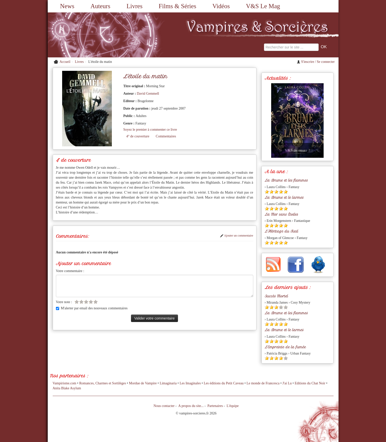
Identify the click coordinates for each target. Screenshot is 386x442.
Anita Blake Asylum (67, 388)
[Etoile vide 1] (77, 302)
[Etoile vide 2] (81, 302)
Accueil (65, 62)
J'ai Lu (287, 383)
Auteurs (100, 6)
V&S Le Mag (263, 6)
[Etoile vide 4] (91, 302)
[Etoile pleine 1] (267, 192)
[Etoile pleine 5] (286, 192)
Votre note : (64, 302)
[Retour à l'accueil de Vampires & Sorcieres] (94, 34)
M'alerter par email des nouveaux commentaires (92, 308)
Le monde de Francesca (263, 383)
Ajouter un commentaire (236, 235)
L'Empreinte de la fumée (285, 347)
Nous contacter (164, 406)
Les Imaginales (190, 383)
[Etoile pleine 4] (281, 192)
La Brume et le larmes (284, 198)
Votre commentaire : (70, 271)
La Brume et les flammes (286, 180)
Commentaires (166, 136)
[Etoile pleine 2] (271, 192)
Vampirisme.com (64, 383)
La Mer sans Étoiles (281, 214)
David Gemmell (148, 93)
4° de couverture (137, 136)
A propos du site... (191, 406)
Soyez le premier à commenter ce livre (150, 129)
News (67, 6)
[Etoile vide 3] (86, 302)
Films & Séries (177, 6)
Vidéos (221, 6)
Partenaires (215, 406)
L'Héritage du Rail (281, 231)
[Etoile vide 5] (95, 302)
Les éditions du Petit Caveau (224, 383)
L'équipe (233, 406)
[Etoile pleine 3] (276, 192)
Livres (134, 6)
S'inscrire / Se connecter (316, 62)
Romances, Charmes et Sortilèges (102, 383)
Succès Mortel (276, 296)
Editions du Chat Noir (310, 383)
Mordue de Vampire (143, 383)
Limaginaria (168, 383)
